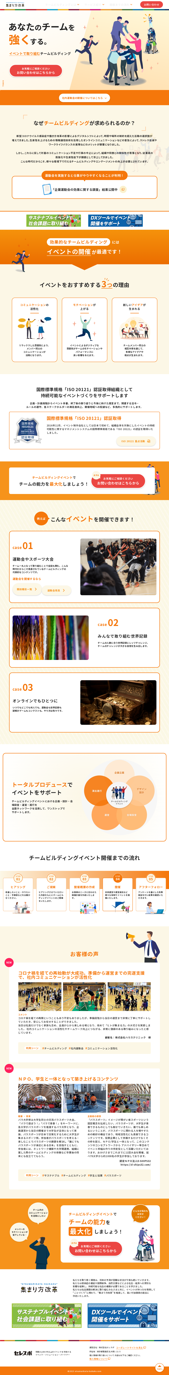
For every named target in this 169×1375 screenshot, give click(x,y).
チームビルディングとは (68, 4)
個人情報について (98, 1358)
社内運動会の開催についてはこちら (84, 98)
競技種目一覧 (26, 591)
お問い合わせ (151, 4)
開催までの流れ (122, 4)
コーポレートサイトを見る (129, 1348)
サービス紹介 (97, 4)
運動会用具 (57, 591)
